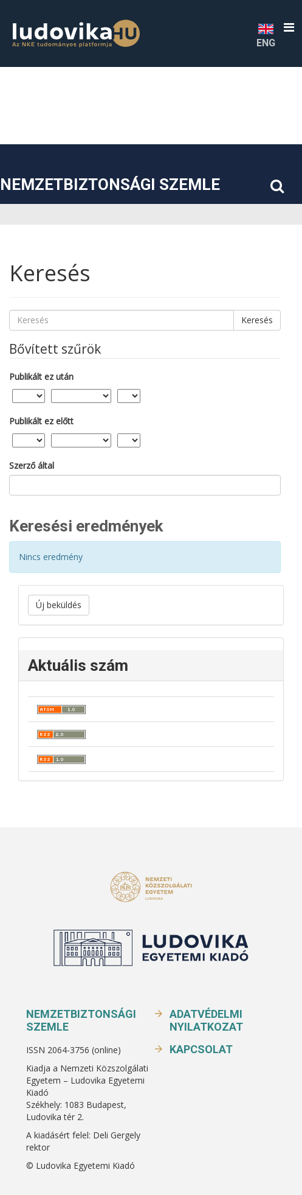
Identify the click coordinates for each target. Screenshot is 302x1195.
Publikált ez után (41, 376)
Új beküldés (58, 605)
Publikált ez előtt (41, 421)
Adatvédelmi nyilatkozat (206, 1020)
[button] (289, 28)
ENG (265, 35)
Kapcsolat (201, 1049)
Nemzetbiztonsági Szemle (110, 184)
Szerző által (31, 465)
